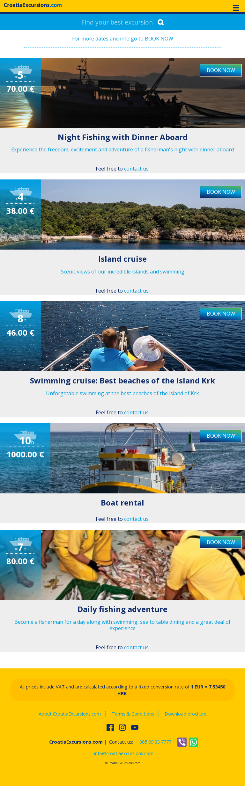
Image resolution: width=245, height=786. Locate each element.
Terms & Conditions (133, 714)
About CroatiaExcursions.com (70, 714)
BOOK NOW (221, 70)
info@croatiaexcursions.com (123, 753)
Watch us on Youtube (135, 727)
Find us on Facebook (111, 727)
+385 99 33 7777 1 (156, 742)
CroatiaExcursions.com (33, 5)
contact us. (137, 168)
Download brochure (185, 714)
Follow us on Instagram (123, 727)
